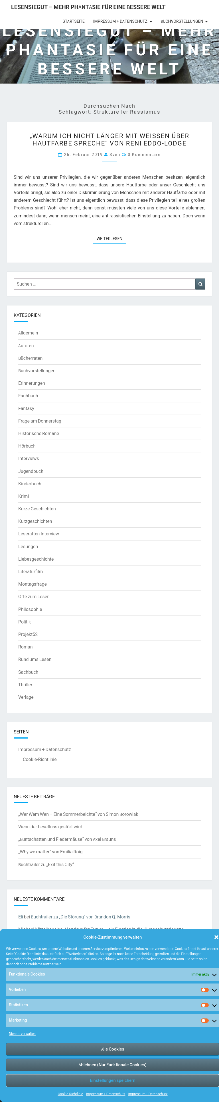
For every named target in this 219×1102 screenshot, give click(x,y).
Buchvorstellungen (182, 21)
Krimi (23, 496)
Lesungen (28, 546)
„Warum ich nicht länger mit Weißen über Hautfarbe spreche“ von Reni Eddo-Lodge (109, 139)
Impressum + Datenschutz (105, 1094)
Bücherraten (30, 358)
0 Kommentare (144, 154)
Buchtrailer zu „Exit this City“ (46, 864)
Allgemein (28, 333)
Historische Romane (38, 433)
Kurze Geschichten (37, 509)
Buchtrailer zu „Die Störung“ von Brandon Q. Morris (80, 917)
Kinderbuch (29, 483)
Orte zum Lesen (34, 596)
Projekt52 (28, 634)
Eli (20, 917)
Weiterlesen (111, 238)
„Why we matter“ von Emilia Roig (50, 851)
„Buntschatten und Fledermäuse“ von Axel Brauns (67, 839)
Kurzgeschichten (35, 521)
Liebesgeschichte (36, 559)
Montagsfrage (32, 584)
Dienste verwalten (22, 1034)
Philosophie (30, 609)
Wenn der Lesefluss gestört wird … (52, 826)
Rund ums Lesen (34, 659)
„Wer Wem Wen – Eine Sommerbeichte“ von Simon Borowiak (78, 814)
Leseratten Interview (38, 534)
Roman (25, 647)
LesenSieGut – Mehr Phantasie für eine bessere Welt (88, 7)
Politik (24, 622)
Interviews (28, 458)
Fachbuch (28, 395)
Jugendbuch (30, 471)
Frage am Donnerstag (39, 421)
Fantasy (26, 408)
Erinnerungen (31, 383)
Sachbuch (28, 672)
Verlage (26, 697)
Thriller (25, 684)
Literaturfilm (30, 571)
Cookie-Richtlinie (70, 1094)
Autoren (26, 345)
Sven (115, 154)
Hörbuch (27, 446)
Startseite (74, 21)
